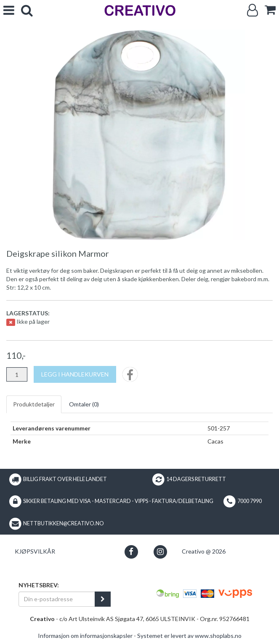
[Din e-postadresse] (57, 599)
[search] (27, 10)
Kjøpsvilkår (35, 551)
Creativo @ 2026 (204, 551)
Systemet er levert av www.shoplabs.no (189, 635)
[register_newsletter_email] (103, 599)
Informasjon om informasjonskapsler (85, 635)
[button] (131, 552)
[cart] (270, 10)
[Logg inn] (252, 10)
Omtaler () (84, 404)
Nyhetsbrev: (39, 585)
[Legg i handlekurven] (75, 374)
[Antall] (16, 374)
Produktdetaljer (34, 404)
